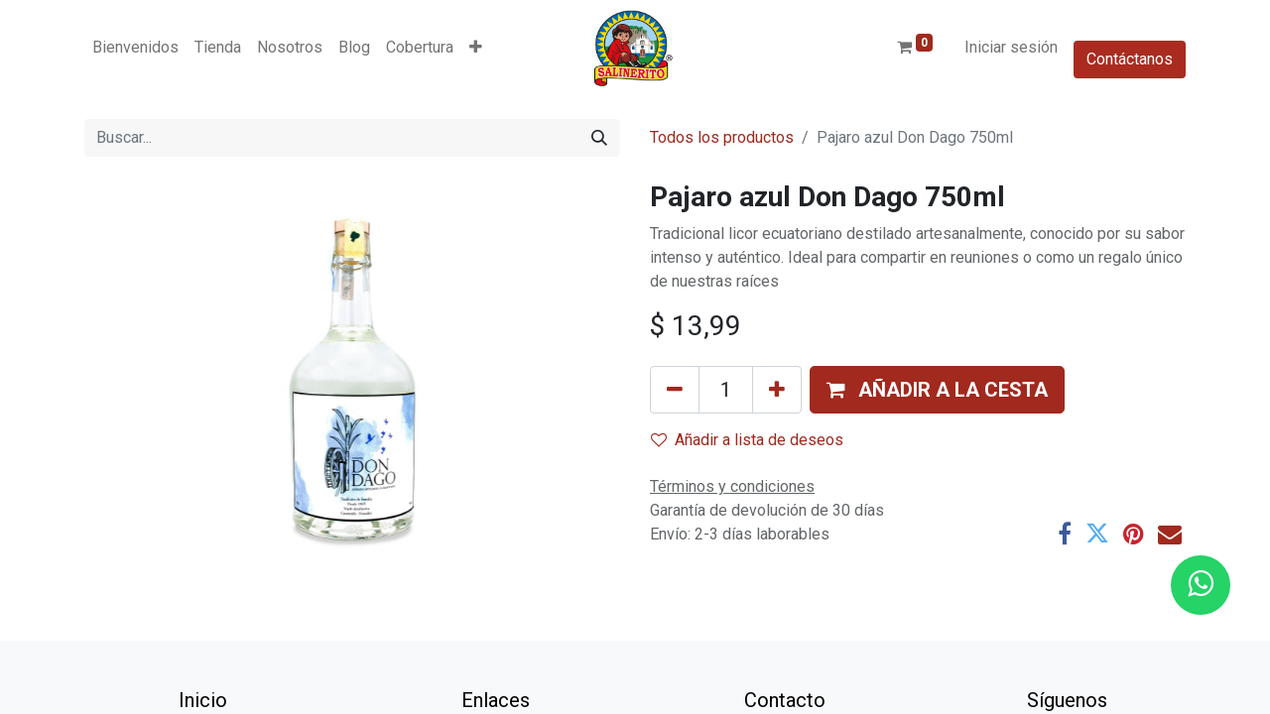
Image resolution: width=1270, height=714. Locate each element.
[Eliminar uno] (674, 390)
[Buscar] (599, 138)
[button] (475, 47)
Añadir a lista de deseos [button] (747, 439)
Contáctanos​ (1129, 59)
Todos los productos (722, 137)
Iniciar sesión (1011, 47)
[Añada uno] (777, 390)
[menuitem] (135, 47)
